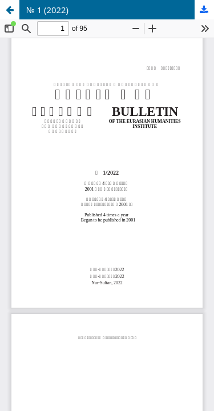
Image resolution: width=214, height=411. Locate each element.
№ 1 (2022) (47, 9)
